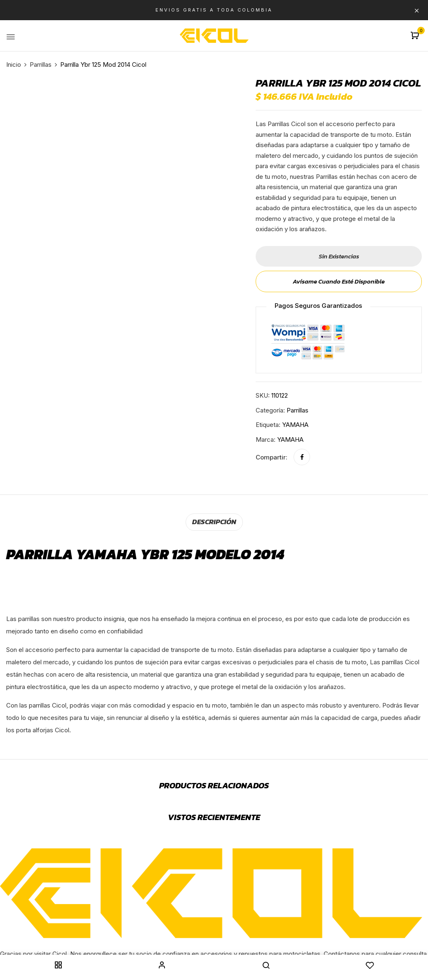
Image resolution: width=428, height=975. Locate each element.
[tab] (214, 521)
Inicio (13, 64)
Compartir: (271, 457)
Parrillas (41, 64)
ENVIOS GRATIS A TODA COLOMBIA (214, 10)
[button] (416, 36)
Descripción (214, 521)
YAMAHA (295, 425)
